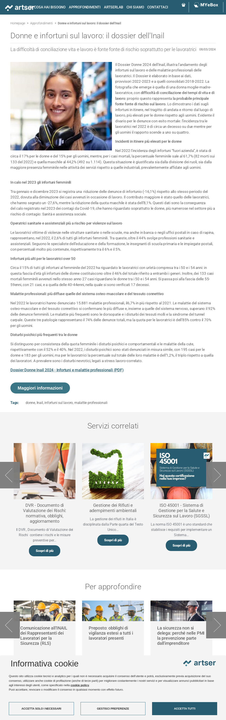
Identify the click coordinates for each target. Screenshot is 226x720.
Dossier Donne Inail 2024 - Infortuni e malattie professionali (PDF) (67, 370)
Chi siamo (135, 7)
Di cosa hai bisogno (48, 7)
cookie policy (80, 685)
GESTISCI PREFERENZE (113, 708)
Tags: (14, 403)
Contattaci (157, 7)
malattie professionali (90, 403)
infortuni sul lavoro (58, 403)
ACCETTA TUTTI (184, 708)
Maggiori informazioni (40, 388)
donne (30, 403)
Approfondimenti (85, 7)
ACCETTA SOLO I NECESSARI (41, 708)
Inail (40, 403)
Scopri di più (44, 551)
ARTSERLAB (113, 7)
